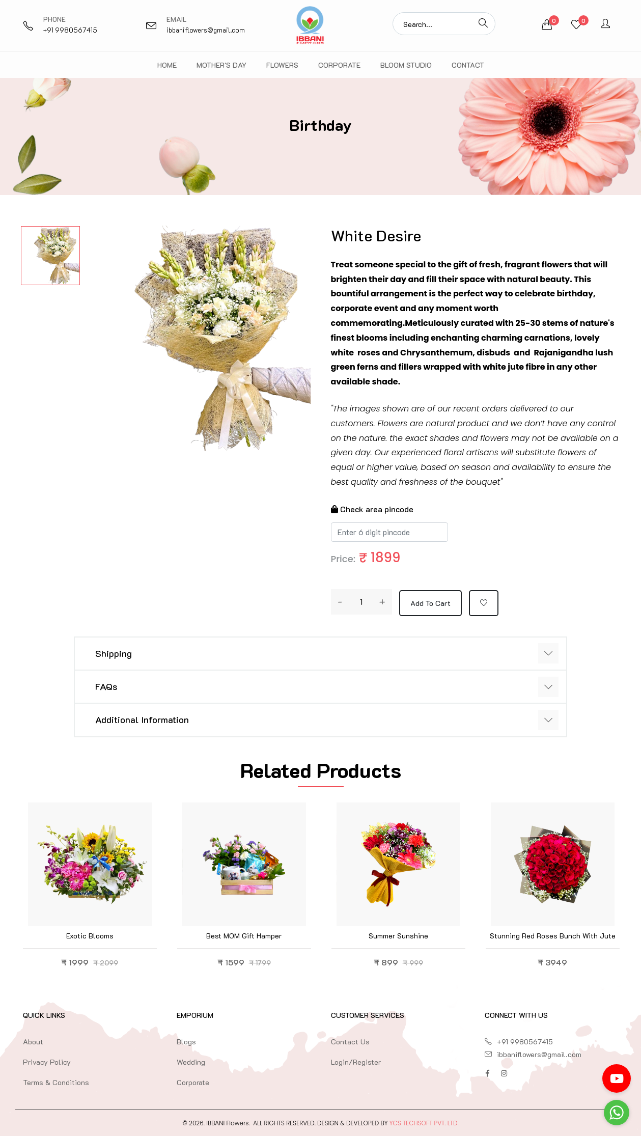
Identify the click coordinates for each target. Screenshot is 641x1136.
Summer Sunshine (398, 935)
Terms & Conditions (56, 1082)
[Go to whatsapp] (616, 1112)
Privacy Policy (47, 1062)
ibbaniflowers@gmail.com (205, 29)
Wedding (191, 1062)
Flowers (282, 65)
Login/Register (356, 1062)
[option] (50, 255)
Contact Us (350, 1041)
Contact (468, 65)
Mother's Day (221, 65)
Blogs (186, 1041)
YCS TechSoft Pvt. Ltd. (424, 1123)
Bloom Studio (406, 65)
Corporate (339, 65)
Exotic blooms (90, 935)
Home (167, 65)
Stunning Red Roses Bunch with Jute (553, 935)
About (33, 1041)
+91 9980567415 (70, 29)
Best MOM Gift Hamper (244, 935)
